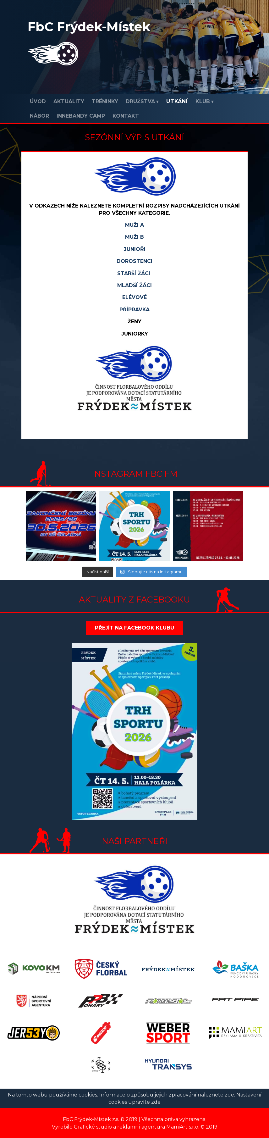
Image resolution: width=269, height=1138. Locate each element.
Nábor (39, 116)
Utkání (177, 101)
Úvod (38, 101)
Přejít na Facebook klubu (134, 628)
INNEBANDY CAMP (81, 116)
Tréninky (105, 101)
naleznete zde (216, 1095)
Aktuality (68, 101)
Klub (202, 101)
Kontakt (126, 116)
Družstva (140, 101)
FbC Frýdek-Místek (89, 26)
